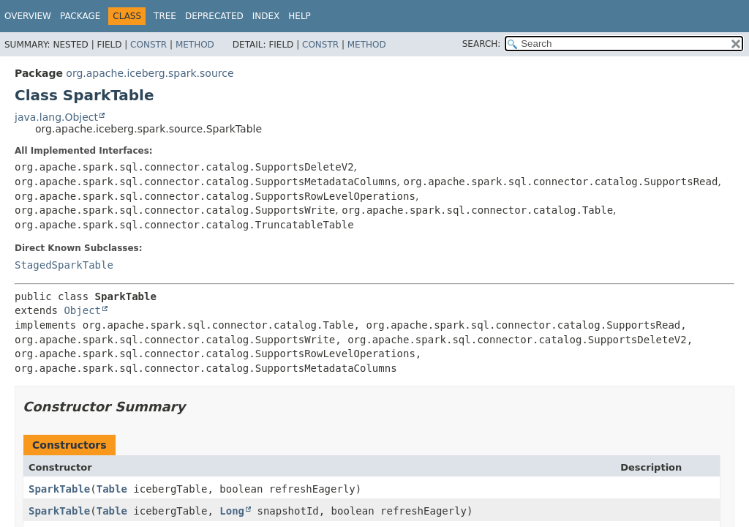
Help (299, 16)
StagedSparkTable (64, 265)
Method (195, 45)
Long (231, 511)
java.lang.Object (56, 117)
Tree (165, 16)
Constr (148, 45)
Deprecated (214, 16)
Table (112, 489)
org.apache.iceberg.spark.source (149, 73)
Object (82, 310)
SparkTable (59, 489)
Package (80, 16)
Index (266, 16)
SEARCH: (481, 44)
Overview (27, 16)
